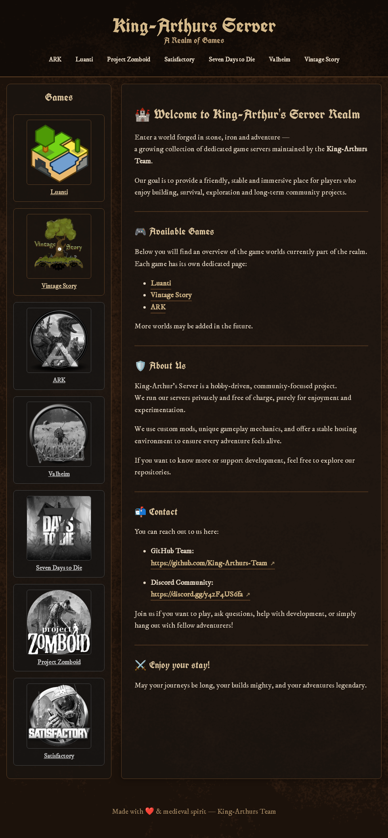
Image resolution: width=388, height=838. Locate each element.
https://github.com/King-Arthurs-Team (209, 563)
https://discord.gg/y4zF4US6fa (197, 594)
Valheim (279, 59)
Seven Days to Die (232, 59)
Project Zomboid (128, 59)
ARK (55, 59)
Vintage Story (322, 59)
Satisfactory (179, 59)
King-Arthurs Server (194, 25)
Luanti (84, 59)
